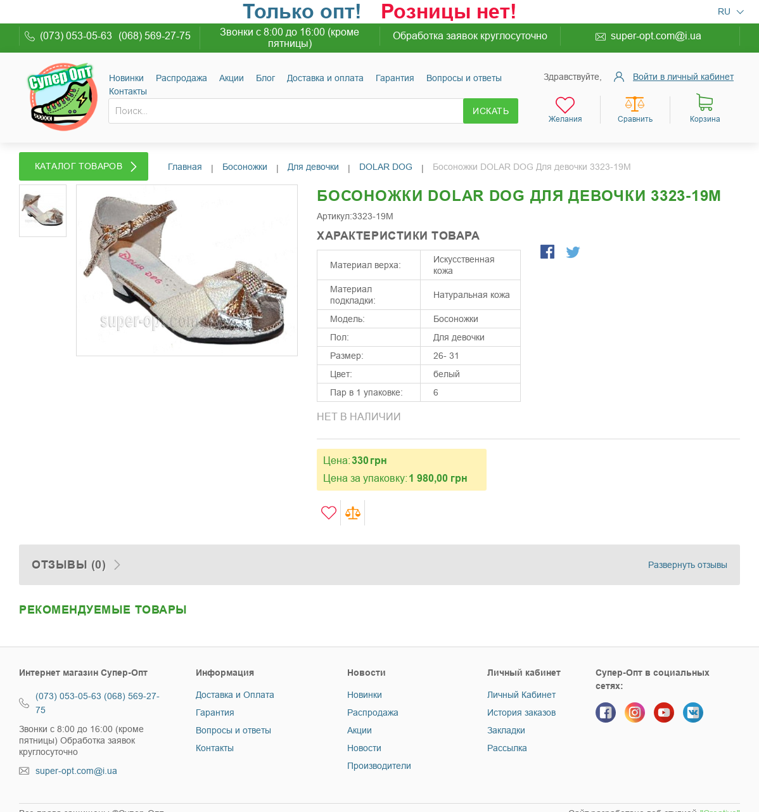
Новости (364, 748)
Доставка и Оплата (235, 695)
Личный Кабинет (521, 695)
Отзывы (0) (69, 564)
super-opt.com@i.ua (656, 35)
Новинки (126, 78)
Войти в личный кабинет (683, 77)
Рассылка (507, 748)
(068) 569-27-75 (154, 35)
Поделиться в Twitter (574, 253)
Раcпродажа (181, 78)
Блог (265, 78)
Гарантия (395, 78)
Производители (379, 766)
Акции (231, 78)
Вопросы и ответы (464, 78)
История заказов (521, 712)
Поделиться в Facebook (548, 253)
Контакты (128, 91)
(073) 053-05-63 (76, 35)
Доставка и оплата (325, 78)
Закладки (506, 730)
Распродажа (373, 712)
